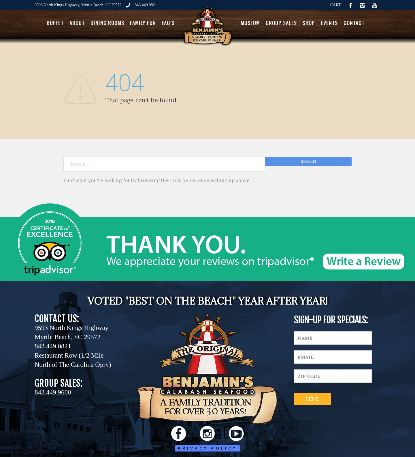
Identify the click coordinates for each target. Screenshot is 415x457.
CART (335, 5)
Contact (354, 23)
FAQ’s (168, 23)
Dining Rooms (107, 23)
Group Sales (281, 23)
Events (329, 23)
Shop (309, 23)
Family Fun (143, 23)
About (77, 23)
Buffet (55, 23)
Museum (250, 23)
